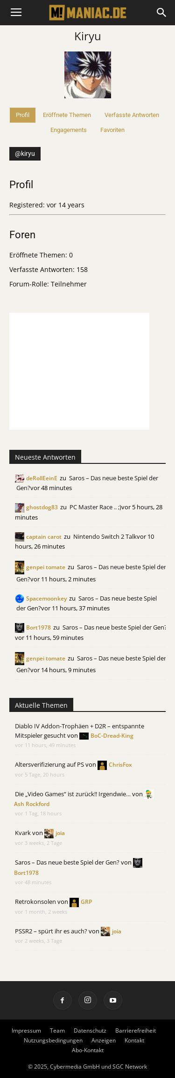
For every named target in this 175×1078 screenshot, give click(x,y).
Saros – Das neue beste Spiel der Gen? (115, 627)
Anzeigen (103, 1040)
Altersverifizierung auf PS (49, 764)
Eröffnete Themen (67, 114)
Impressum (26, 1030)
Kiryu (87, 36)
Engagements (68, 129)
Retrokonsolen (35, 901)
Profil (22, 114)
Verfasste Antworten (132, 114)
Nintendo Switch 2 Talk (105, 536)
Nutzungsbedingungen (53, 1040)
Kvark (23, 833)
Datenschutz (90, 1030)
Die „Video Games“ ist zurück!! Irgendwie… (73, 794)
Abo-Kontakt (88, 1050)
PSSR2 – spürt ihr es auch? (51, 931)
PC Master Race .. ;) (95, 507)
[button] (162, 12)
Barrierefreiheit (135, 1030)
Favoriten (112, 129)
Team (57, 1030)
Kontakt (134, 1040)
